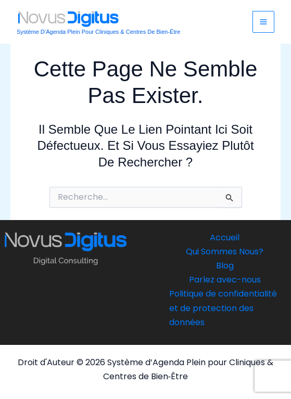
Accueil (224, 237)
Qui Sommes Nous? (224, 252)
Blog (225, 266)
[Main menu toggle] (263, 22)
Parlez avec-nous (225, 280)
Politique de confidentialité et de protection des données (223, 308)
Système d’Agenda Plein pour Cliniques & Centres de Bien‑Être (98, 32)
